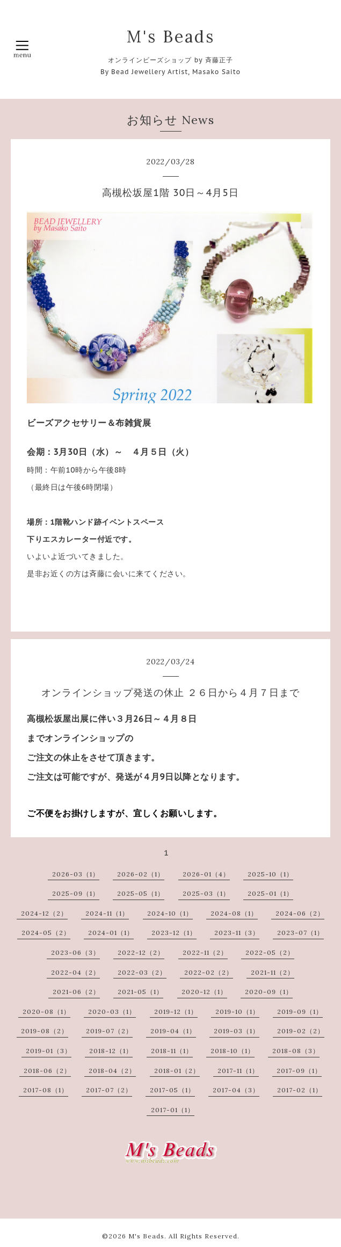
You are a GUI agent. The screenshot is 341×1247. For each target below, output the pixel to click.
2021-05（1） (140, 992)
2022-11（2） (205, 952)
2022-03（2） (142, 972)
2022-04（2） (75, 972)
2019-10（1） (237, 1011)
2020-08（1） (46, 1011)
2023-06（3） (75, 952)
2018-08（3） (296, 1051)
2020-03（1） (112, 1011)
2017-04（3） (236, 1090)
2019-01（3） (48, 1051)
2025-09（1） (75, 893)
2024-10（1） (170, 913)
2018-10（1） (233, 1051)
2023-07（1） (300, 933)
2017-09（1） (299, 1071)
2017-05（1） (172, 1090)
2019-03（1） (236, 1031)
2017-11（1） (238, 1071)
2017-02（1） (299, 1090)
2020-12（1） (204, 992)
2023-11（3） (236, 933)
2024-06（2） (299, 913)
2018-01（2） (177, 1071)
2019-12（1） (176, 1011)
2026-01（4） (206, 874)
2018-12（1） (111, 1051)
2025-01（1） (270, 893)
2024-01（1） (111, 933)
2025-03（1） (206, 893)
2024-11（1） (107, 913)
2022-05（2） (269, 952)
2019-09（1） (300, 1011)
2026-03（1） (75, 874)
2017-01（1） (172, 1110)
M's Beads (171, 36)
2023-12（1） (174, 933)
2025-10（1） (270, 874)
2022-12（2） (141, 952)
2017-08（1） (45, 1090)
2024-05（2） (45, 933)
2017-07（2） (109, 1090)
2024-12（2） (44, 913)
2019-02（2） (300, 1031)
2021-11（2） (272, 972)
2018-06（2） (47, 1071)
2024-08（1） (234, 913)
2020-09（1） (269, 992)
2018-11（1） (172, 1051)
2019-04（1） (173, 1031)
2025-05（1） (140, 893)
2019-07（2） (109, 1031)
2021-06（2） (76, 992)
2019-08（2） (44, 1031)
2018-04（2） (112, 1071)
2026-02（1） (140, 874)
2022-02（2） (208, 972)
